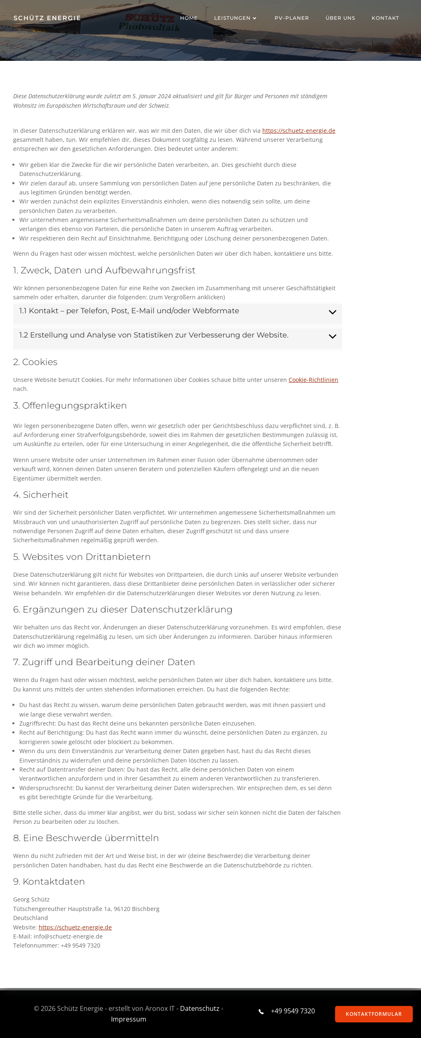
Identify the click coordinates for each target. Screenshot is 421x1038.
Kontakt (386, 18)
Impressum (128, 1019)
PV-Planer (292, 18)
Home (189, 18)
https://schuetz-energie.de (298, 131)
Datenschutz (200, 1008)
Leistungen (237, 18)
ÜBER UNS (341, 18)
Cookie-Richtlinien (313, 380)
